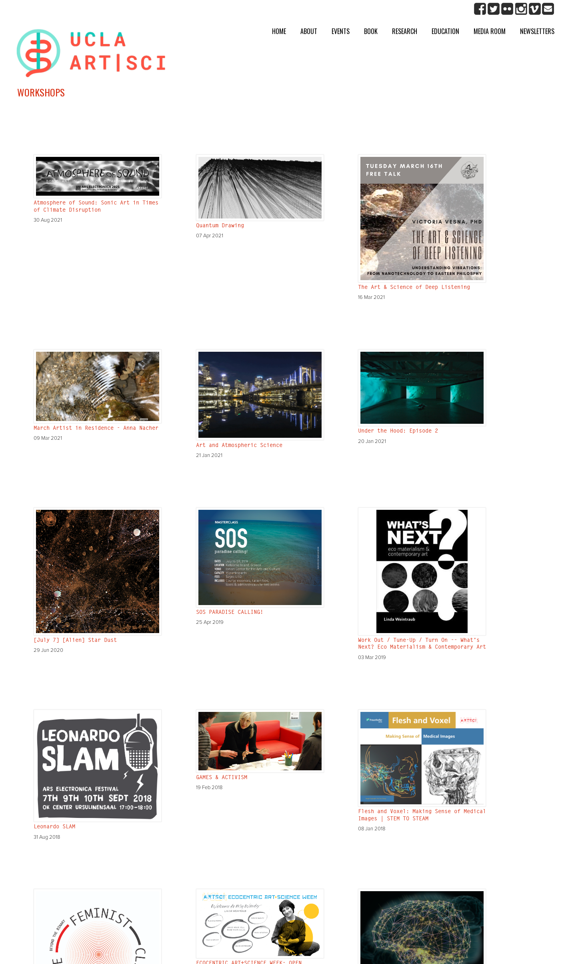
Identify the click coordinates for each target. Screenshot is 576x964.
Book (371, 31)
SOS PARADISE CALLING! (229, 612)
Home (279, 31)
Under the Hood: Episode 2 (398, 431)
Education (445, 31)
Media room (490, 31)
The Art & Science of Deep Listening (414, 288)
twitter (494, 9)
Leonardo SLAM (54, 827)
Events (341, 31)
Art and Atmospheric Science (239, 446)
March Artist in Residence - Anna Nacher (96, 428)
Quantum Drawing (220, 226)
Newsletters (537, 31)
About (308, 31)
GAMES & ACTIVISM (221, 778)
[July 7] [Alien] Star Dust (75, 640)
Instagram (521, 9)
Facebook (480, 9)
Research (404, 31)
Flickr (507, 9)
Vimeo (534, 9)
